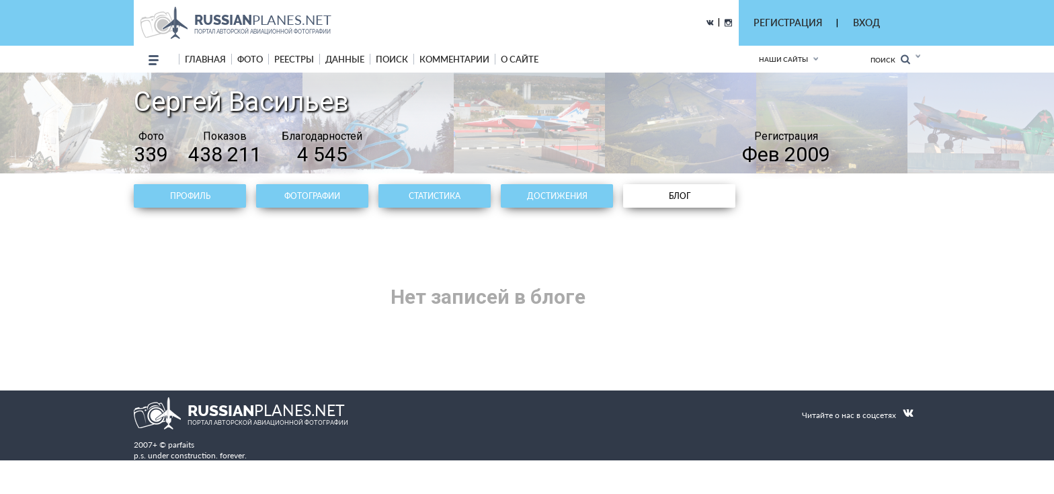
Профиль (190, 196)
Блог (679, 196)
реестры (294, 59)
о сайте (519, 59)
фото (250, 59)
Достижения (557, 196)
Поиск (890, 59)
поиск (392, 59)
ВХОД (866, 22)
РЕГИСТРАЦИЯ (788, 22)
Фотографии (312, 196)
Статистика (434, 196)
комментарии (454, 59)
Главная (205, 59)
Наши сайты (783, 59)
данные (344, 59)
